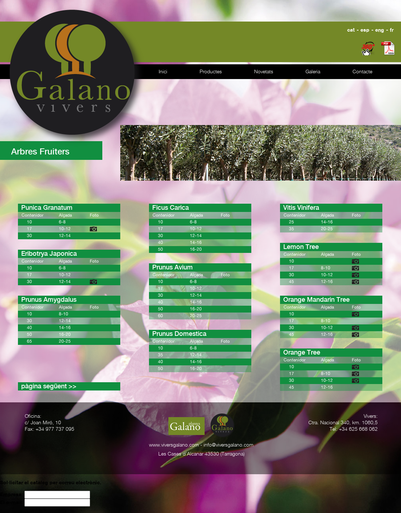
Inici (163, 71)
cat (351, 30)
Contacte (362, 71)
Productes (211, 71)
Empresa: (12, 494)
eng (379, 30)
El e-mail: (12, 502)
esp (364, 30)
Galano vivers (76, 76)
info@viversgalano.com (228, 445)
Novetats (263, 71)
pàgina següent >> (48, 386)
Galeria (313, 71)
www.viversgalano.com (174, 445)
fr (391, 30)
